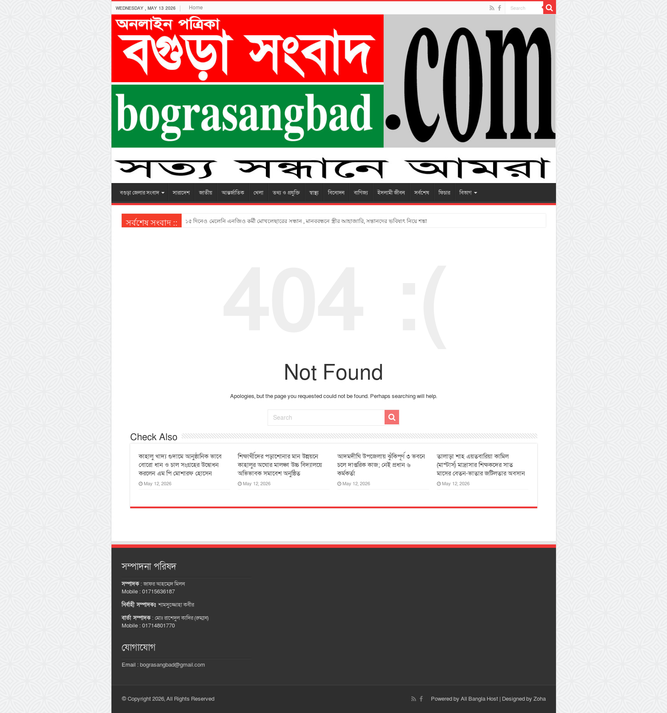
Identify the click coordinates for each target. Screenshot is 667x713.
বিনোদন (336, 193)
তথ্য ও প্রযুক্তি (286, 193)
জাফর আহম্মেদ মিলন (164, 584)
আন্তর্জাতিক (233, 193)
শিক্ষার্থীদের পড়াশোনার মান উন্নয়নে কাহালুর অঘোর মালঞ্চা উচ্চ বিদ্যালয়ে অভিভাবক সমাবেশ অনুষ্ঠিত (280, 465)
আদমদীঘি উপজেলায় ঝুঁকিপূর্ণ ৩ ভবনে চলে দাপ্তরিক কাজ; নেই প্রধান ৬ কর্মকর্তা (381, 465)
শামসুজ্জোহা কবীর (176, 605)
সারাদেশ (181, 193)
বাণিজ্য (361, 193)
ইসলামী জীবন (391, 193)
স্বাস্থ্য (314, 193)
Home (196, 7)
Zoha (539, 699)
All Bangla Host (479, 699)
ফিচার (444, 193)
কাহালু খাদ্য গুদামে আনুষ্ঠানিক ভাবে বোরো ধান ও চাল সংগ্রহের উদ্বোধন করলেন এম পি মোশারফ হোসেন (180, 465)
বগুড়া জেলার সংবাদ (139, 193)
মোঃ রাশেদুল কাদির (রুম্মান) (181, 618)
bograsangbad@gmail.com (172, 665)
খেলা (258, 193)
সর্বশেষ (421, 193)
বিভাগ (465, 193)
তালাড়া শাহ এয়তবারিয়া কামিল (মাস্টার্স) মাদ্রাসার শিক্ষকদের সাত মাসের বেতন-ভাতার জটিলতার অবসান (481, 465)
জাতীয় (205, 193)
